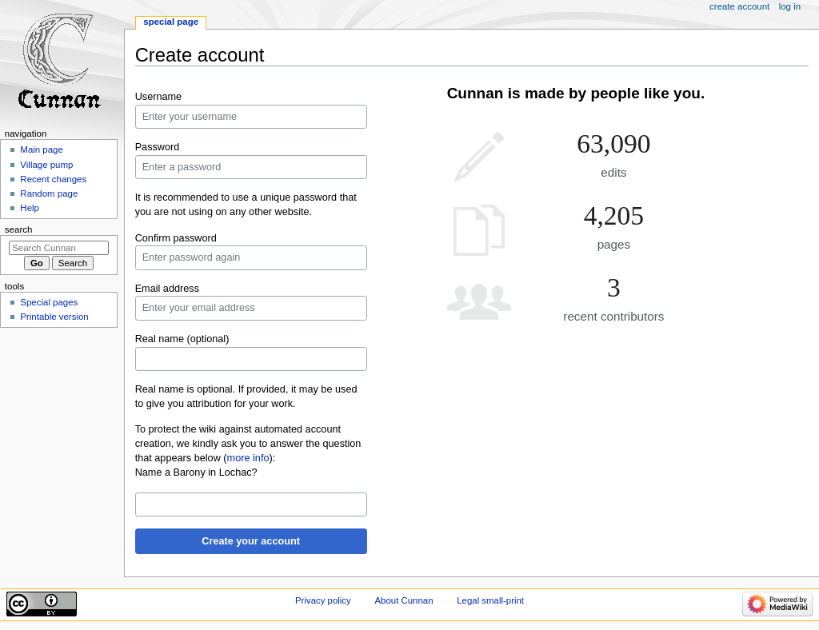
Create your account (251, 541)
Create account (739, 6)
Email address (167, 288)
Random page (49, 193)
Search (19, 229)
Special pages (49, 302)
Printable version (54, 316)
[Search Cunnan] (59, 248)
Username (158, 96)
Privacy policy (323, 600)
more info (248, 458)
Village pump (46, 164)
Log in (790, 6)
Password (157, 147)
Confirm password (176, 238)
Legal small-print (490, 600)
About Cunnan (403, 600)
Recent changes (53, 179)
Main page (41, 149)
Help (29, 208)
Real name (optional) (182, 339)
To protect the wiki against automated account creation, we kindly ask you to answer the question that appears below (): (248, 444)
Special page (170, 21)
